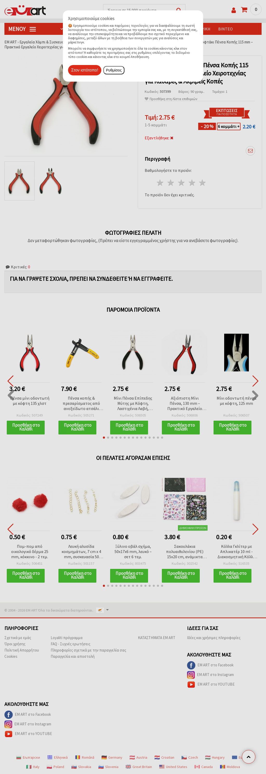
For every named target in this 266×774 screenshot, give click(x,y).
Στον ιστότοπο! (84, 70)
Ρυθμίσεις (114, 70)
